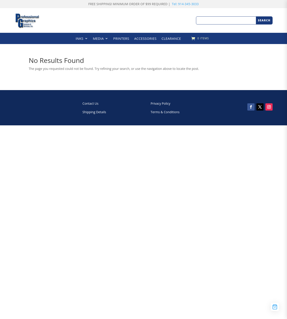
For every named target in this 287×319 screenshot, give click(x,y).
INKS (80, 39)
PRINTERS (121, 39)
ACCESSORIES (145, 39)
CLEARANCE (171, 39)
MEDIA (98, 39)
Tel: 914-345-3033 (185, 4)
